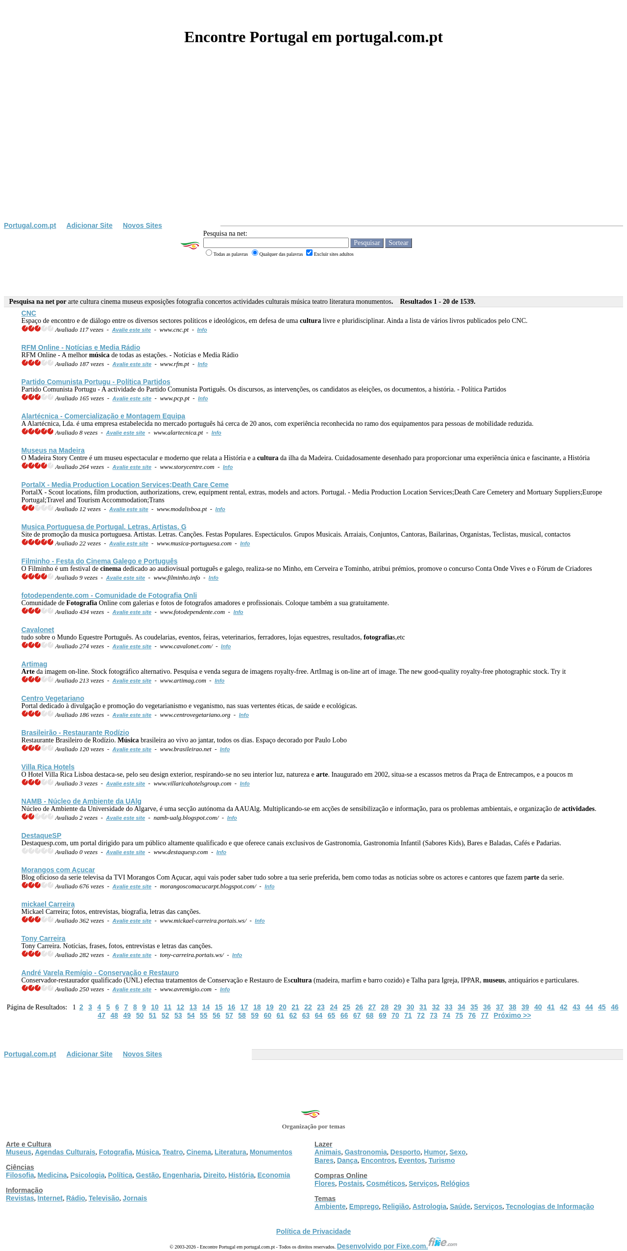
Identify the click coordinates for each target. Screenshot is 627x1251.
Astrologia (429, 1206)
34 (461, 1007)
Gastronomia (365, 1152)
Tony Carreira (44, 938)
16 (232, 1007)
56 (216, 1015)
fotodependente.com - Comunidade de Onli (109, 595)
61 (281, 1015)
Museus (18, 1152)
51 (153, 1015)
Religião (395, 1206)
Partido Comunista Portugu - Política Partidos (96, 382)
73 (433, 1015)
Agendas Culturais (65, 1152)
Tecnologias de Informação (550, 1206)
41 (551, 1007)
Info (202, 330)
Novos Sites (142, 225)
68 (370, 1015)
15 (219, 1007)
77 (485, 1015)
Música (147, 1152)
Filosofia (20, 1175)
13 (193, 1007)
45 (602, 1007)
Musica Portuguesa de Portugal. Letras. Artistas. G (104, 527)
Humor (435, 1152)
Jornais (135, 1198)
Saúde (460, 1206)
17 (244, 1007)
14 (206, 1007)
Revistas (20, 1198)
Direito (214, 1175)
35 (474, 1007)
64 (319, 1015)
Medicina (52, 1175)
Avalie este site (131, 330)
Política (120, 1175)
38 (513, 1007)
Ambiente (330, 1206)
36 (487, 1007)
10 (155, 1007)
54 (191, 1015)
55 (204, 1015)
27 (372, 1007)
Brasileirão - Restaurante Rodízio (75, 732)
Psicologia (87, 1175)
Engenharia (181, 1175)
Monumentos (271, 1152)
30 (410, 1007)
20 (283, 1007)
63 (306, 1015)
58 (242, 1015)
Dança (347, 1160)
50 (140, 1015)
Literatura (230, 1152)
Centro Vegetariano (53, 698)
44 (589, 1007)
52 (165, 1015)
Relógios (455, 1183)
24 (334, 1007)
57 (229, 1015)
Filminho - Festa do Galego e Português (100, 561)
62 (293, 1015)
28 (385, 1007)
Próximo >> (512, 1015)
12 (180, 1007)
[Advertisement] (313, 148)
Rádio (75, 1198)
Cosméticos (385, 1183)
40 (538, 1007)
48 (114, 1015)
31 (423, 1007)
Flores (324, 1183)
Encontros (378, 1160)
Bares (324, 1160)
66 (344, 1015)
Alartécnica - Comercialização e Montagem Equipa (104, 416)
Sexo (457, 1152)
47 (101, 1015)
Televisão (104, 1198)
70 (395, 1015)
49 (127, 1015)
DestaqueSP (42, 835)
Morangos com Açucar (58, 870)
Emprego (364, 1206)
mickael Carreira (48, 904)
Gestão (147, 1175)
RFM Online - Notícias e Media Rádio (81, 347)
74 (447, 1015)
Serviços (423, 1183)
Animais (327, 1152)
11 (167, 1007)
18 (257, 1007)
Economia (273, 1175)
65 (332, 1015)
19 (270, 1007)
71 (408, 1015)
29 (398, 1007)
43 (576, 1007)
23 (321, 1007)
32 (436, 1007)
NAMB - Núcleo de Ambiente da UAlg (82, 801)
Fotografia (115, 1152)
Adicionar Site (90, 225)
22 (308, 1007)
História (241, 1175)
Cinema (199, 1152)
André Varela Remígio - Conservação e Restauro (100, 973)
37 (500, 1007)
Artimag (35, 664)
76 (472, 1015)
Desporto (405, 1152)
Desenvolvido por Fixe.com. (397, 1246)
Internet (50, 1198)
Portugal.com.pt (30, 225)
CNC (29, 313)
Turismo (442, 1160)
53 (178, 1015)
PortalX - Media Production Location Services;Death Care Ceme (125, 485)
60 (267, 1015)
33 (449, 1007)
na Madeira (53, 450)
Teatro (173, 1152)
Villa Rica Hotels (48, 767)
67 (357, 1015)
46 (615, 1007)
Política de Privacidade (313, 1231)
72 (421, 1015)
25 (346, 1007)
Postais (350, 1183)
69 (382, 1015)
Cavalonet (38, 630)
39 (526, 1007)
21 (295, 1007)
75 (459, 1015)
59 (255, 1015)
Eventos (411, 1160)
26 (359, 1007)
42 (564, 1007)
